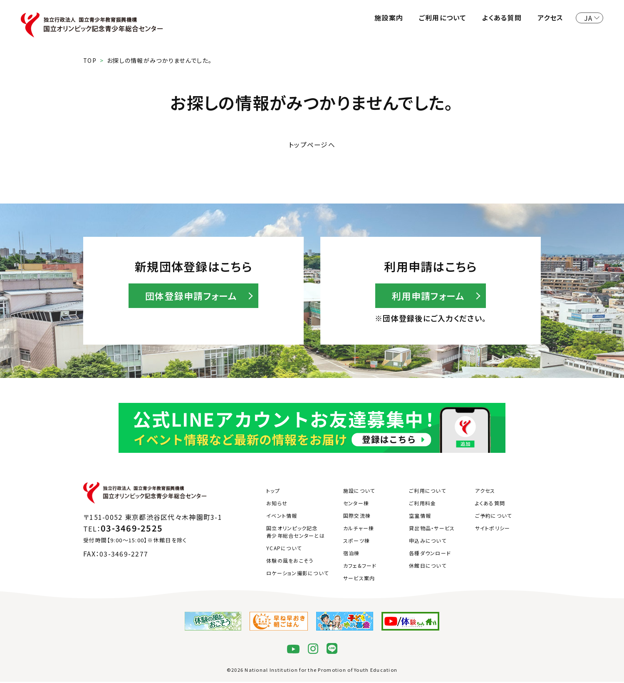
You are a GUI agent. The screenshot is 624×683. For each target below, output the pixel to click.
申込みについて (427, 542)
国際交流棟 (357, 517)
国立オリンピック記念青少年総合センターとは (295, 533)
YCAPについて (284, 549)
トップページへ (312, 145)
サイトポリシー (492, 529)
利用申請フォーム (428, 296)
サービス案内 (359, 579)
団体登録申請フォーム (191, 296)
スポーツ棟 (356, 542)
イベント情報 (281, 517)
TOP (90, 60)
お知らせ (276, 504)
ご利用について (443, 17)
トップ (273, 492)
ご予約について (493, 517)
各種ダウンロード (430, 554)
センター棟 (356, 504)
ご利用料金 (422, 504)
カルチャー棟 (358, 529)
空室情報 (420, 517)
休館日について (427, 567)
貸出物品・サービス (432, 529)
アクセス (550, 17)
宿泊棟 (351, 554)
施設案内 (388, 17)
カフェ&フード (360, 567)
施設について (359, 492)
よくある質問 (502, 17)
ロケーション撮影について (297, 574)
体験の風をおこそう (290, 562)
